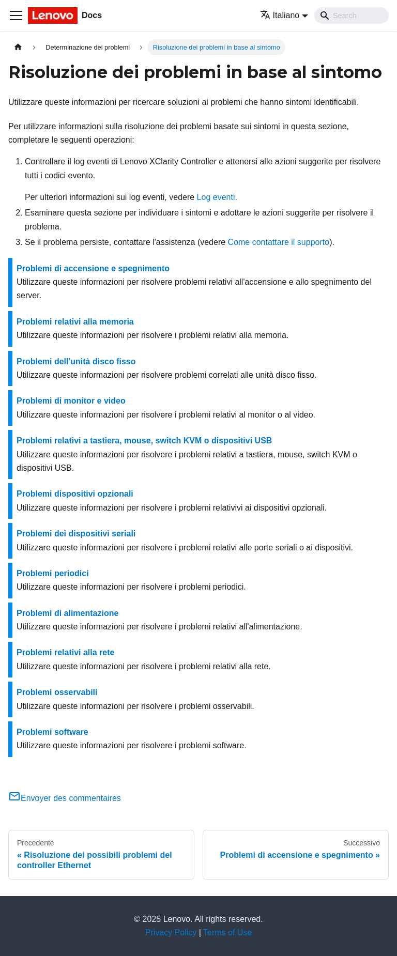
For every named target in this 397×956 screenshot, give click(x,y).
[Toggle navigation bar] (16, 15)
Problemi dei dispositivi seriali (76, 533)
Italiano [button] (280, 15)
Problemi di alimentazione (67, 613)
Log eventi (216, 197)
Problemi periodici (53, 573)
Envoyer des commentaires (64, 798)
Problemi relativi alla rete (65, 652)
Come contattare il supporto (279, 242)
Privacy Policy (171, 932)
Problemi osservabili (57, 692)
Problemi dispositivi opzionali (75, 493)
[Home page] (18, 47)
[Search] (351, 15)
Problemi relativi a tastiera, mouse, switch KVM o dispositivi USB (144, 440)
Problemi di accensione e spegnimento (93, 268)
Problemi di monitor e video (71, 400)
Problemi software (52, 732)
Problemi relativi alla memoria (75, 321)
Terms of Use (227, 932)
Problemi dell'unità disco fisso (76, 361)
